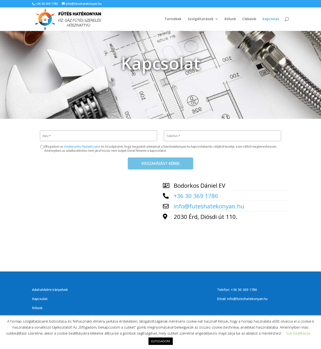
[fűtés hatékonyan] (95, 216)
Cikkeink (249, 19)
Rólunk (230, 19)
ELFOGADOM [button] (160, 341)
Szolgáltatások (200, 19)
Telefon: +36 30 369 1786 (237, 289)
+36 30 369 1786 (46, 4)
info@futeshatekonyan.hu (209, 206)
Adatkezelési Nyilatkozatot (82, 146)
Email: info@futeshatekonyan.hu (242, 298)
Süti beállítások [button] (298, 333)
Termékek (173, 19)
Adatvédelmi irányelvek (50, 289)
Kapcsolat (271, 19)
